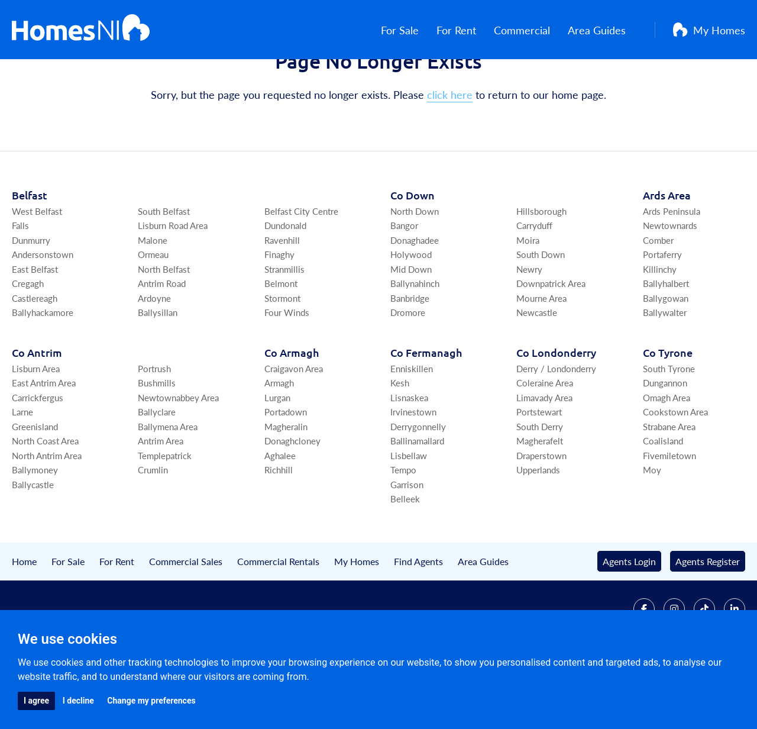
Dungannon (665, 440)
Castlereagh (34, 355)
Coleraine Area (544, 440)
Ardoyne (154, 355)
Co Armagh (291, 410)
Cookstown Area (675, 469)
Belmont (280, 341)
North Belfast (164, 326)
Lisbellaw (408, 513)
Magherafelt (539, 498)
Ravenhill (282, 297)
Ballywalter (665, 370)
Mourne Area (541, 355)
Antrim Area (160, 498)
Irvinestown (413, 469)
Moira (527, 297)
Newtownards (670, 283)
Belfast (29, 252)
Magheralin (286, 484)
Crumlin (153, 527)
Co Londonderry (556, 410)
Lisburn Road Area (173, 283)
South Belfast (164, 268)
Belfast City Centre (301, 268)
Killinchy (660, 326)
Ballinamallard (417, 498)
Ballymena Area (168, 484)
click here (450, 152)
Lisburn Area (36, 426)
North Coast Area (45, 498)
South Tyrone (669, 426)
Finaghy (279, 312)
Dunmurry (31, 297)
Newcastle (536, 370)
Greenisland (35, 484)
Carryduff (534, 283)
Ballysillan (157, 370)
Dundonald (285, 283)
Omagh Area (666, 455)
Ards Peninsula (671, 268)
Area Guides (608, 29)
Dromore (407, 370)
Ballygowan (665, 355)
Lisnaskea (409, 455)
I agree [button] (36, 700)
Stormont (282, 355)
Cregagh (28, 341)
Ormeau (153, 312)
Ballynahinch (414, 341)
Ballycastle (33, 542)
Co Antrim (37, 410)
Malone (152, 297)
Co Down (412, 252)
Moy (652, 527)
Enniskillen (411, 426)
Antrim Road (162, 341)
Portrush (154, 426)
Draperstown (541, 513)
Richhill (278, 527)
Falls (20, 283)
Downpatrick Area (550, 341)
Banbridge (409, 355)
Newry (529, 326)
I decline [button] (78, 700)
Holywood (411, 312)
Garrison (406, 542)
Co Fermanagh (426, 410)
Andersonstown (42, 312)
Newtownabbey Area (178, 455)
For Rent (467, 29)
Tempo (403, 527)
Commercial (533, 29)
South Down (540, 312)
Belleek (405, 556)
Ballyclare (157, 469)
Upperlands (538, 527)
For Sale (411, 29)
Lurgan (277, 455)
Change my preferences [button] (151, 700)
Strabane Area (669, 484)
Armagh (279, 440)
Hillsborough (541, 268)
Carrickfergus (37, 455)
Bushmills (157, 440)
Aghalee (280, 513)
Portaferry (662, 312)
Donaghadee (414, 297)
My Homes (709, 29)
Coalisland (663, 498)
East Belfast (35, 326)
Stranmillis (284, 326)
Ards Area (667, 252)
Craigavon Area (293, 426)
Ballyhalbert (666, 341)
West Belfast (37, 268)
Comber (658, 297)
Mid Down (411, 326)
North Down (414, 268)
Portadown (285, 469)
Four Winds (286, 370)
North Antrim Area (47, 513)
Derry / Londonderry (556, 426)
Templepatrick (165, 513)
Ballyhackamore (42, 370)
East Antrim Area (44, 440)
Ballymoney (35, 527)
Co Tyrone (668, 410)
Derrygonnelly (418, 484)
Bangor (404, 283)
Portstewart (539, 469)
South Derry (539, 484)
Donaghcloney (292, 498)
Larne (22, 469)
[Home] (81, 29)
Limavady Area (544, 455)
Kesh (399, 440)
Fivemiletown (669, 513)
